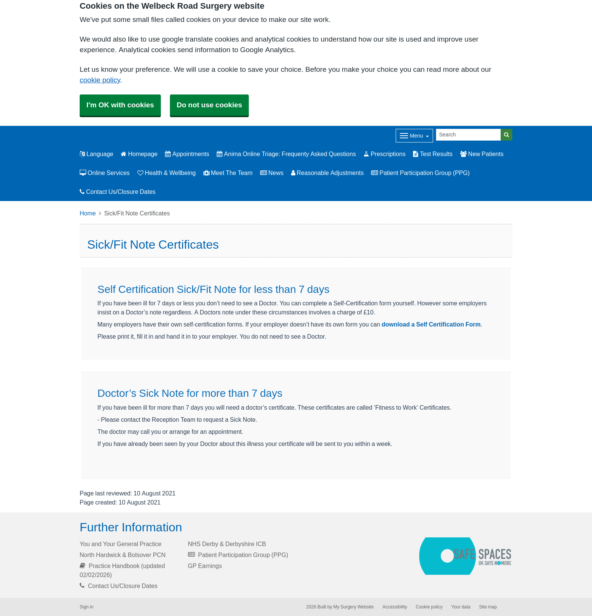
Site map (488, 607)
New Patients (482, 154)
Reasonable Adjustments (327, 173)
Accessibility (394, 607)
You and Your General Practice (121, 544)
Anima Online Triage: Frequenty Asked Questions (286, 154)
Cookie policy (429, 607)
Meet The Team (228, 173)
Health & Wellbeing (166, 173)
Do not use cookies (209, 104)
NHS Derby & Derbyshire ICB (227, 544)
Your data (460, 607)
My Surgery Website (353, 607)
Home (88, 213)
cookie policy (100, 80)
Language (96, 154)
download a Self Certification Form (431, 324)
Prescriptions (384, 154)
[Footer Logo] (465, 556)
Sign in (86, 607)
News (272, 173)
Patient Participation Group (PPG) (420, 173)
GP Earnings (205, 566)
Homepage (139, 154)
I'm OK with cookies (120, 104)
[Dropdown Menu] (414, 135)
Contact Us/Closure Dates (118, 192)
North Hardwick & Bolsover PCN (123, 555)
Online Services (105, 173)
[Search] (468, 135)
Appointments (187, 154)
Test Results (433, 154)
